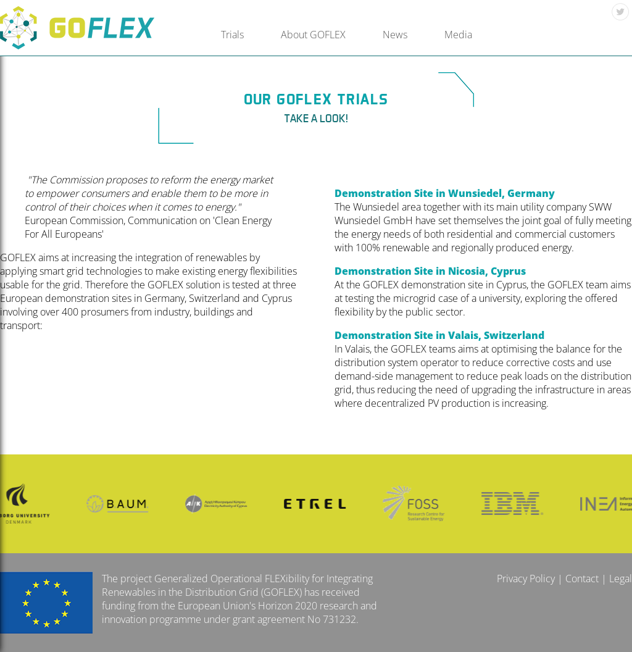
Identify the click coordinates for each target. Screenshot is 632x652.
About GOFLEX (313, 34)
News (395, 34)
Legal (620, 578)
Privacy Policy (526, 578)
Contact (582, 578)
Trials (232, 34)
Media (458, 34)
